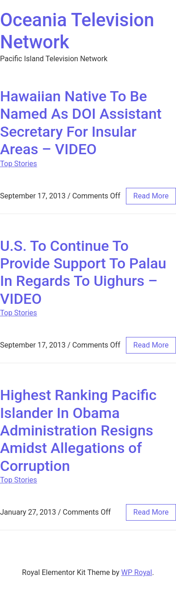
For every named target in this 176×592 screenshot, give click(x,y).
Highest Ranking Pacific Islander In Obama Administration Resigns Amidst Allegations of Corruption (78, 430)
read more (151, 196)
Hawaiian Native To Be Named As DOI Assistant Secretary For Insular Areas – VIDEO (81, 122)
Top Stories (18, 163)
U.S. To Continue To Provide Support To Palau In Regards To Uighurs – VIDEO (83, 272)
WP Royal (136, 572)
